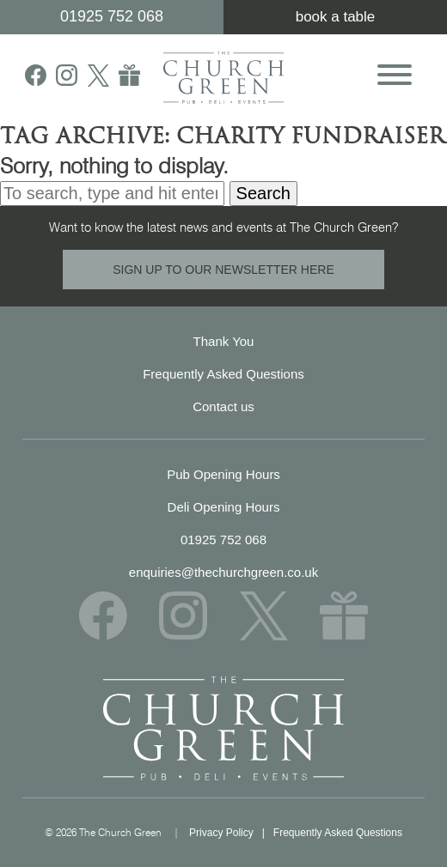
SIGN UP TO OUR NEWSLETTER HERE (223, 269)
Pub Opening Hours (223, 474)
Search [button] (263, 193)
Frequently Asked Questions (223, 374)
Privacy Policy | (231, 833)
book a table (336, 17)
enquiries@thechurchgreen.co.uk (223, 572)
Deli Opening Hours (224, 507)
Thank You (223, 341)
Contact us (223, 406)
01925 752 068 (111, 16)
